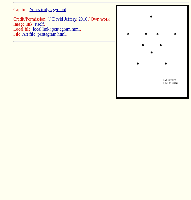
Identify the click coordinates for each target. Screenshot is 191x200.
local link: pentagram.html (56, 29)
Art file (28, 34)
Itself (39, 24)
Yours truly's (41, 9)
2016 (82, 19)
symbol (59, 9)
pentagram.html (52, 34)
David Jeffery (64, 19)
